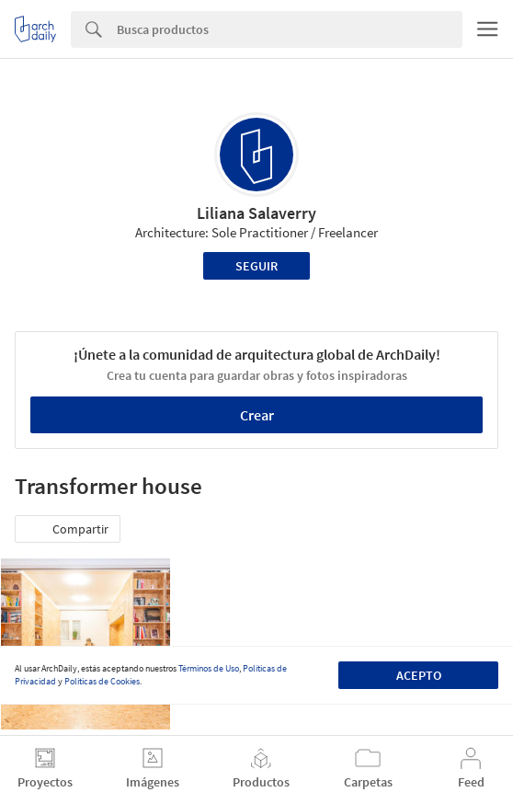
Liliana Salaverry (256, 213)
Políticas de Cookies (102, 681)
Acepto (418, 675)
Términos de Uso (208, 668)
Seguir (256, 266)
